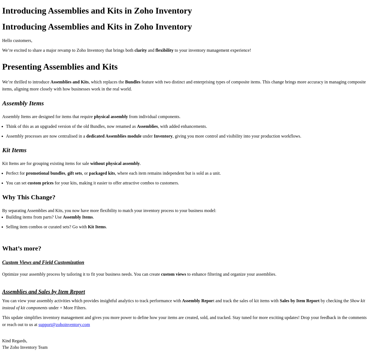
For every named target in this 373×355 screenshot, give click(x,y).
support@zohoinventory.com (64, 324)
